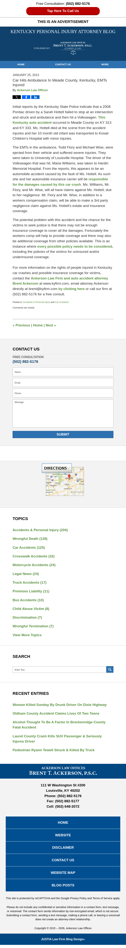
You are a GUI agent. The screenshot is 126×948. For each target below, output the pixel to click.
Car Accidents (62, 302)
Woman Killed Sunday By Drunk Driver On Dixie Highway (60, 706)
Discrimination (27, 618)
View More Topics (27, 636)
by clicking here (71, 289)
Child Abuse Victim (31, 609)
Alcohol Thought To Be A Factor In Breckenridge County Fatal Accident (60, 726)
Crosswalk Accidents (34, 556)
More (105, 64)
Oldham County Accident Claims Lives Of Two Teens (57, 715)
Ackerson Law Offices (79, 931)
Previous (21, 325)
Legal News (26, 574)
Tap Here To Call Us (63, 11)
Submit (63, 434)
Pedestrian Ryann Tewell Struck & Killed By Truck (54, 752)
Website (63, 837)
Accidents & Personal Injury (36, 302)
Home (21, 64)
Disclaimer (63, 850)
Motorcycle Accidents (34, 565)
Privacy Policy (78, 901)
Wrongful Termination (33, 627)
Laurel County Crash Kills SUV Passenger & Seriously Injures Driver (58, 740)
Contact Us (63, 64)
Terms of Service (103, 901)
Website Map (63, 875)
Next (51, 325)
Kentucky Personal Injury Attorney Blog (63, 48)
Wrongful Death (30, 539)
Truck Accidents (30, 583)
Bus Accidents (28, 601)
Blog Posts (62, 888)
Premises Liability (31, 592)
